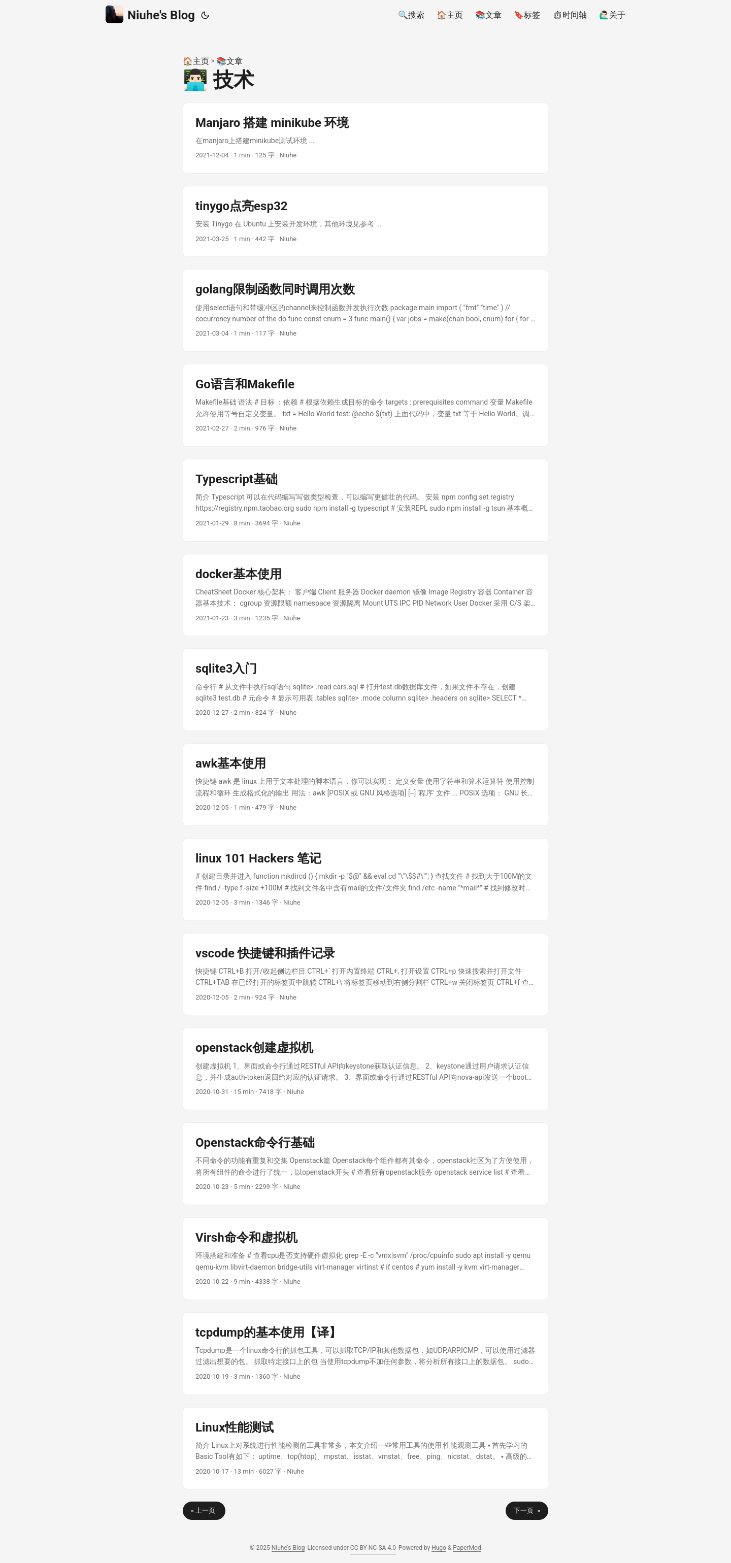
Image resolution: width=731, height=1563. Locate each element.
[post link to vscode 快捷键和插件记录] (365, 974)
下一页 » (527, 1510)
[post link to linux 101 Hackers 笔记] (365, 879)
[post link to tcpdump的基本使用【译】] (365, 1353)
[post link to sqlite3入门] (365, 689)
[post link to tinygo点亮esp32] (365, 221)
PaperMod (467, 1547)
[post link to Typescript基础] (365, 500)
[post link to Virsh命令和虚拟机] (365, 1259)
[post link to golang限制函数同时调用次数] (365, 310)
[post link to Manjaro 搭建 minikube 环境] (365, 138)
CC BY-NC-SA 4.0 (373, 1547)
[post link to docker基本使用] (365, 595)
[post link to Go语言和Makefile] (365, 405)
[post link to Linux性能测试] (365, 1448)
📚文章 (229, 61)
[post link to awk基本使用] (365, 784)
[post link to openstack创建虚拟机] (365, 1069)
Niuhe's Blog (150, 14)
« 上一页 (204, 1510)
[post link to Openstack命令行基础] (365, 1164)
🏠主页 (196, 61)
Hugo (438, 1547)
